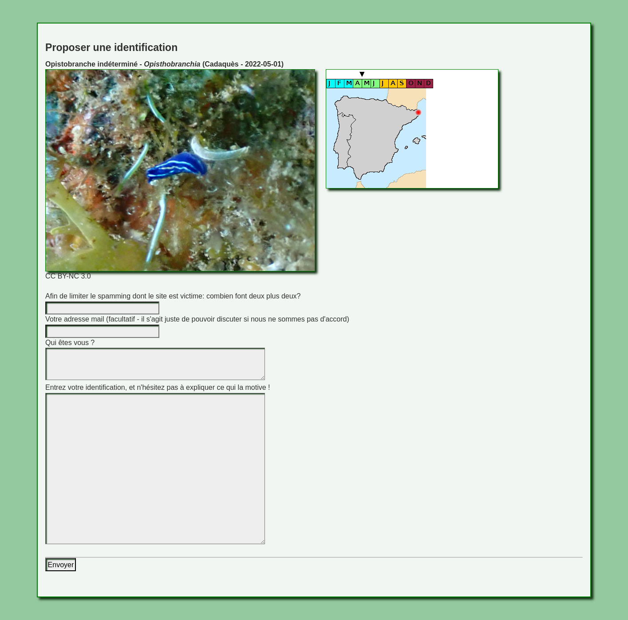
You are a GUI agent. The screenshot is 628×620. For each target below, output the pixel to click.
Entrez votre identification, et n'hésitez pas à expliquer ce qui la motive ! (157, 387)
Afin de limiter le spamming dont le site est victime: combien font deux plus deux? (172, 296)
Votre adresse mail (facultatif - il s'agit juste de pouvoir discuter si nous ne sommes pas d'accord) (197, 319)
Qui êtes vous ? (70, 342)
